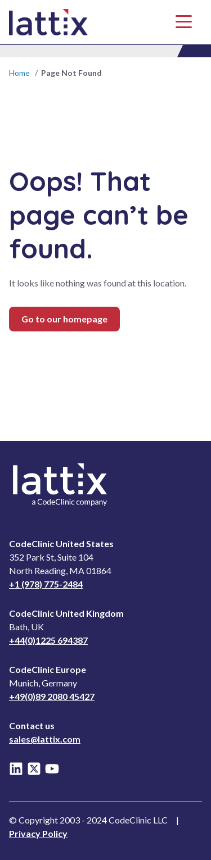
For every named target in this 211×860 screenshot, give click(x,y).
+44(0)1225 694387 (48, 640)
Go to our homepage (64, 318)
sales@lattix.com (44, 739)
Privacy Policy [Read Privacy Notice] (38, 833)
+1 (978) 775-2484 (46, 584)
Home (19, 73)
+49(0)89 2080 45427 (52, 696)
